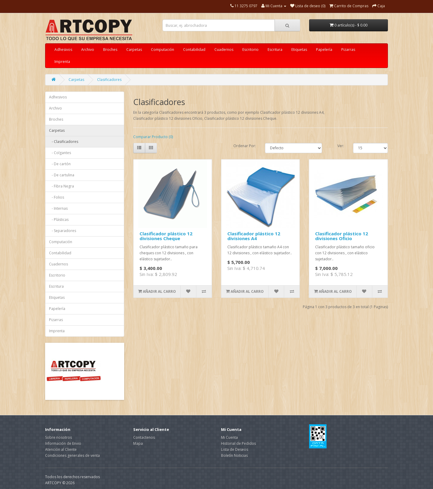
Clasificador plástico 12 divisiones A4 (253, 236)
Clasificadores (109, 79)
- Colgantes (60, 152)
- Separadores (62, 230)
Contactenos (144, 437)
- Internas (58, 208)
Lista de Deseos (234, 449)
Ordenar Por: (244, 145)
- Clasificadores (63, 141)
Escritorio (250, 49)
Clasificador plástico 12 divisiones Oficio (341, 236)
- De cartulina (61, 175)
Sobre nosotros (58, 437)
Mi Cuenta (229, 437)
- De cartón (60, 163)
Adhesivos (63, 49)
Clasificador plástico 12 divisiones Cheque (166, 236)
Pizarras (348, 49)
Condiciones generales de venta (72, 455)
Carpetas (134, 49)
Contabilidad (194, 49)
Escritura (275, 49)
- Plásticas (59, 219)
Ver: (340, 145)
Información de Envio (63, 443)
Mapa (138, 443)
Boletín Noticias (234, 455)
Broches (110, 49)
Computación (162, 49)
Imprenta (62, 61)
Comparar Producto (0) (153, 136)
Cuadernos (223, 49)
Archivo (87, 49)
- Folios (56, 197)
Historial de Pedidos (238, 443)
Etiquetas (299, 49)
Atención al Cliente (61, 449)
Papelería (324, 49)
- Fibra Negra (61, 186)
